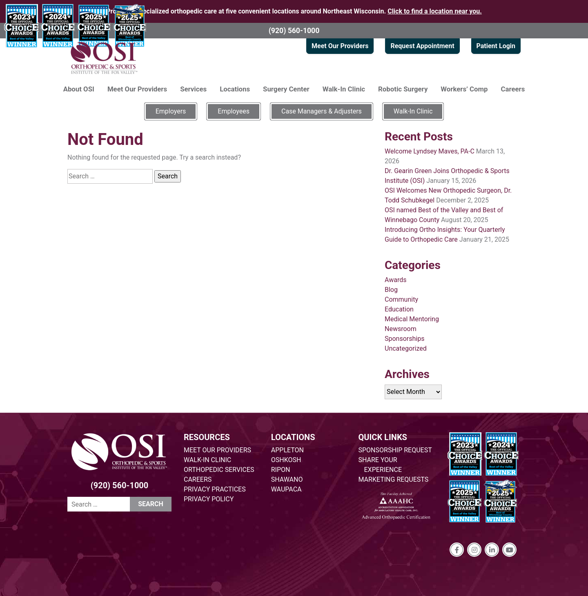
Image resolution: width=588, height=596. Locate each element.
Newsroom (400, 329)
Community (401, 299)
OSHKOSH (286, 460)
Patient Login (496, 46)
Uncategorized (406, 348)
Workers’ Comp (464, 89)
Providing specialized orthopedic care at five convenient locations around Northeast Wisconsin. (294, 11)
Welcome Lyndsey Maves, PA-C (429, 151)
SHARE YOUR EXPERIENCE (380, 465)
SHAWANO (287, 479)
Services (193, 89)
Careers (513, 89)
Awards (395, 280)
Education (399, 309)
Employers (171, 111)
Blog (391, 290)
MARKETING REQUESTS (394, 479)
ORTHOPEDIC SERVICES (219, 470)
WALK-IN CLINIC (207, 460)
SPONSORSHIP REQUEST (395, 450)
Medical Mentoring (412, 319)
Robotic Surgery (403, 89)
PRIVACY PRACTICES (215, 489)
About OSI (78, 89)
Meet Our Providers (340, 46)
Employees (233, 111)
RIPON (280, 470)
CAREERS (198, 479)
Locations (235, 89)
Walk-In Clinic (344, 89)
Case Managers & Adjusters (321, 111)
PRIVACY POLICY (209, 499)
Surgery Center (286, 89)
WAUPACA (286, 489)
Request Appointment (422, 46)
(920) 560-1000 (294, 31)
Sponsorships (404, 338)
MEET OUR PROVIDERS (217, 450)
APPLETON (287, 450)
